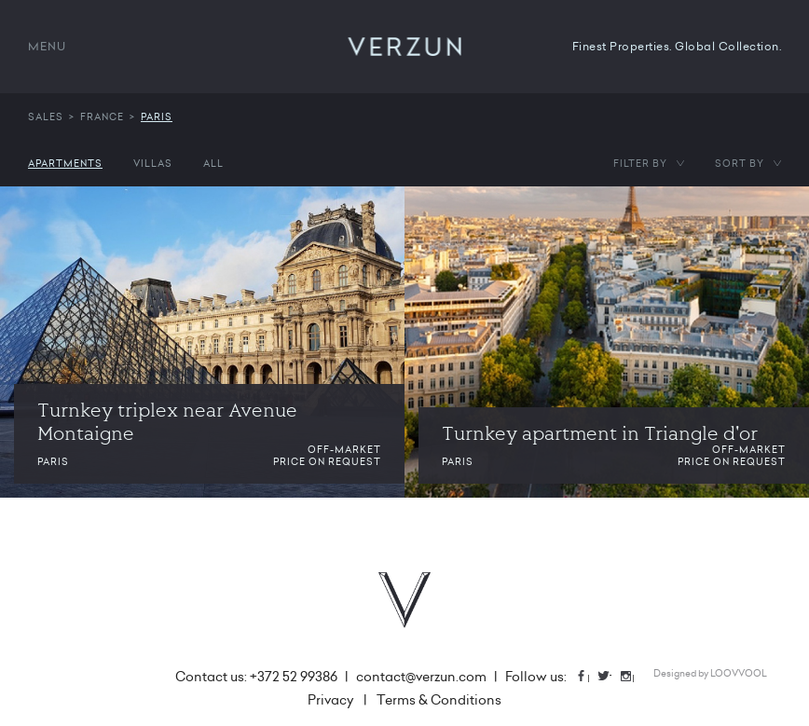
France (102, 116)
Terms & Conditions (439, 700)
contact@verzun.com (421, 676)
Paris (156, 116)
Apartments (65, 163)
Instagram (633, 676)
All (213, 163)
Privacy (331, 700)
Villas (152, 163)
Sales (45, 116)
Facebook (588, 676)
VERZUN (405, 46)
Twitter (610, 676)
